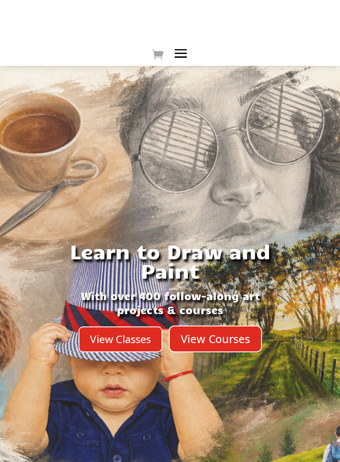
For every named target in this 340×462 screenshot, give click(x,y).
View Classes (120, 339)
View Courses (215, 338)
